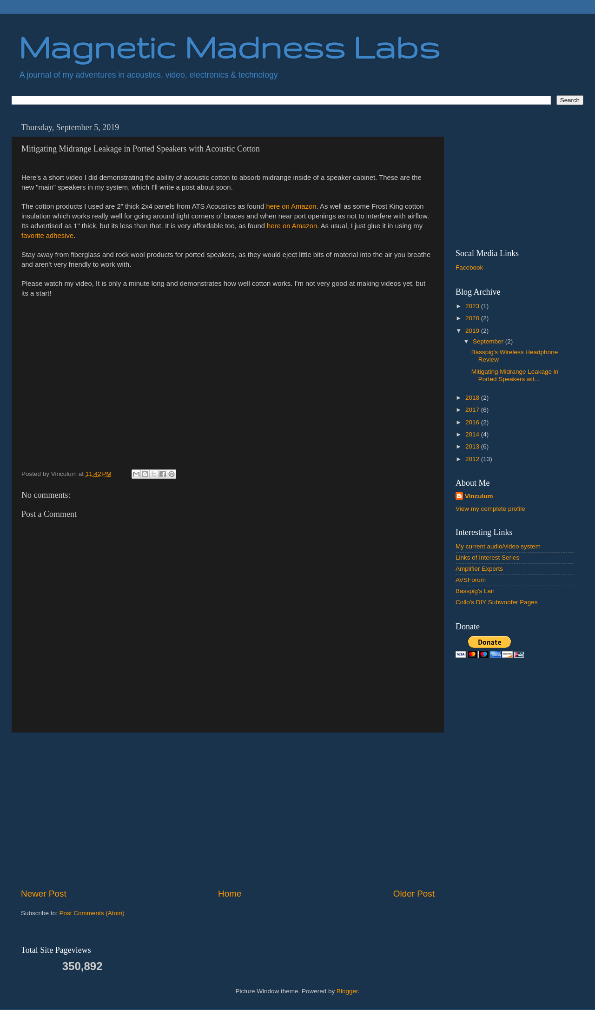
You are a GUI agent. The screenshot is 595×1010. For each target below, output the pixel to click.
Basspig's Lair (475, 591)
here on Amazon (291, 206)
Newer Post (43, 893)
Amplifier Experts (479, 568)
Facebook (469, 267)
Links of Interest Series (487, 557)
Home (229, 893)
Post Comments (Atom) (92, 913)
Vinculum (479, 496)
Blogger (347, 991)
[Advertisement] (228, 810)
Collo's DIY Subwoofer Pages (496, 602)
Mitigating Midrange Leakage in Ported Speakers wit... (515, 375)
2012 (473, 458)
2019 (473, 330)
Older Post (414, 893)
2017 (473, 409)
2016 (473, 422)
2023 (473, 306)
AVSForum (471, 579)
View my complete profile (490, 508)
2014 (473, 434)
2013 (473, 446)
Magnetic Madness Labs (229, 47)
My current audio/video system (498, 546)
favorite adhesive (47, 235)
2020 (473, 318)
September (489, 341)
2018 (473, 397)
